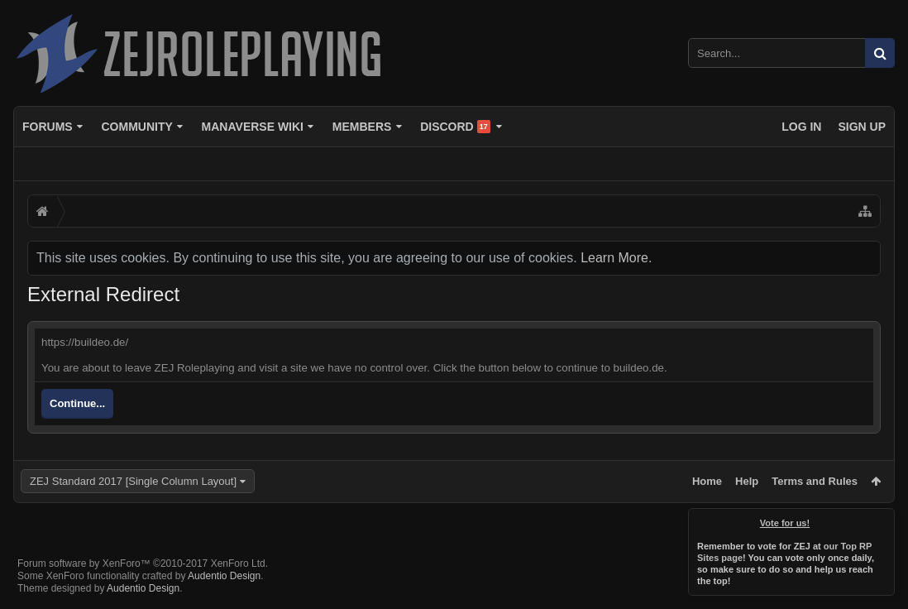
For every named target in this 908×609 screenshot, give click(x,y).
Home (707, 481)
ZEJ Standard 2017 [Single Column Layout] (133, 481)
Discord (455, 126)
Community (136, 126)
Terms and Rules (815, 481)
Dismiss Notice (883, 519)
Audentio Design (224, 576)
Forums (47, 126)
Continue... (77, 403)
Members (362, 126)
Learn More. (616, 258)
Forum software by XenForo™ (142, 563)
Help (746, 481)
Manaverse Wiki (252, 126)
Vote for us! (785, 523)
